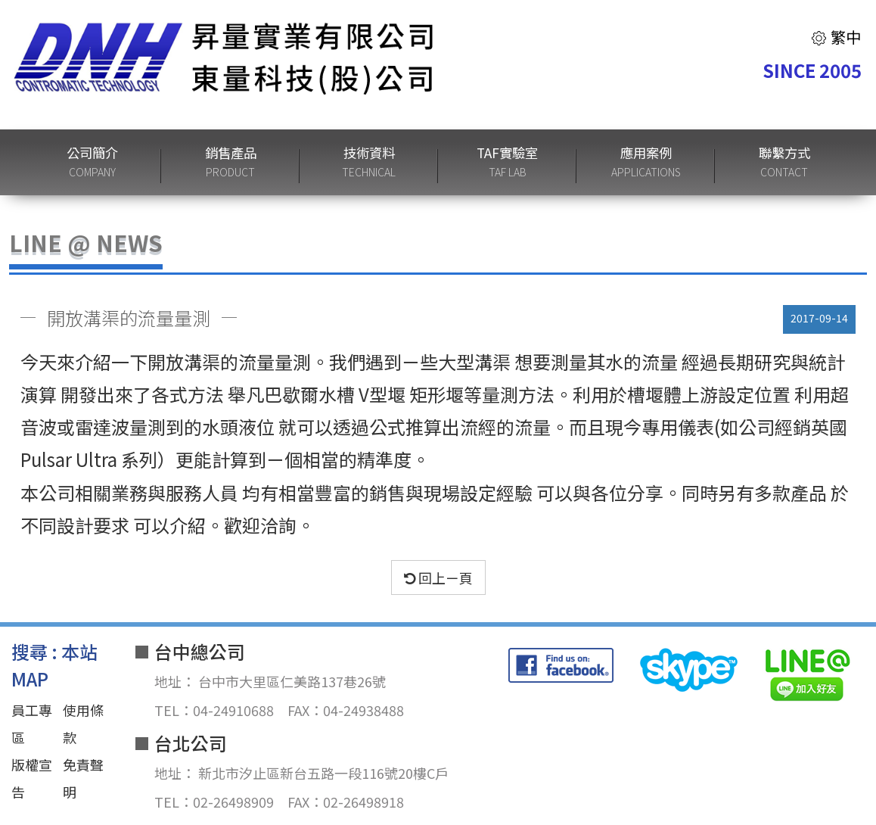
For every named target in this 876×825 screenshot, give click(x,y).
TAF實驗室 (507, 162)
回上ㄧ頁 (438, 577)
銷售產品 (230, 162)
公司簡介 (92, 162)
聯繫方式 (784, 162)
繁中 (835, 37)
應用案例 (646, 162)
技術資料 (369, 162)
